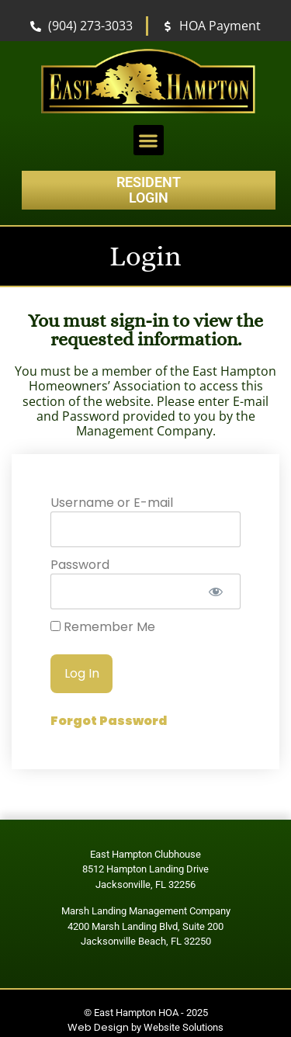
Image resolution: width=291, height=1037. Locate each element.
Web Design (98, 1027)
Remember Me (102, 627)
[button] (148, 140)
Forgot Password (108, 721)
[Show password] (215, 591)
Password (79, 565)
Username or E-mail (111, 503)
